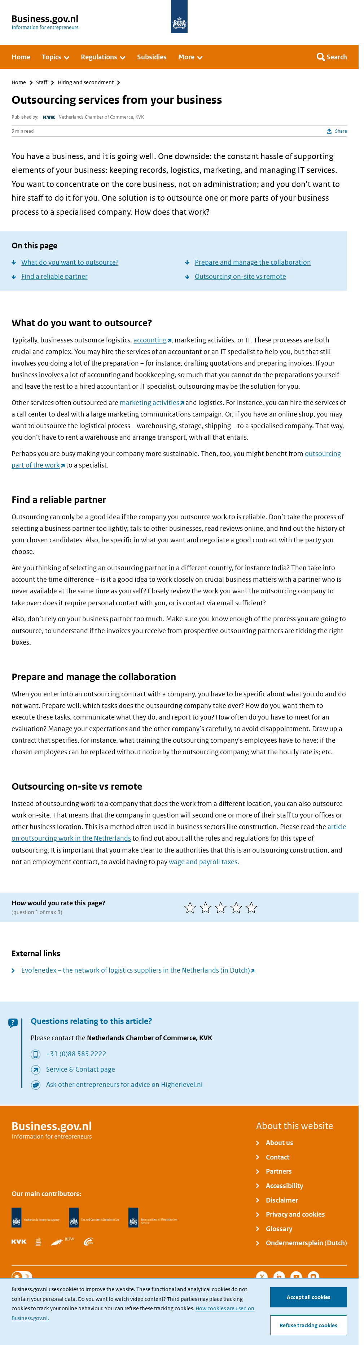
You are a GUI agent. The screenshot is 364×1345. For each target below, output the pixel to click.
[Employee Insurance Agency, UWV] (88, 1242)
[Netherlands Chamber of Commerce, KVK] (19, 1242)
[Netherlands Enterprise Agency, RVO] (35, 1217)
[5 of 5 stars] (253, 907)
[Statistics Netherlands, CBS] (38, 1242)
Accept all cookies (308, 1297)
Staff (41, 83)
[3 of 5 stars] (222, 907)
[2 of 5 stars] (207, 907)
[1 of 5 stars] (191, 907)
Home (19, 83)
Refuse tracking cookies (308, 1325)
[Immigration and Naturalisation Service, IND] (152, 1217)
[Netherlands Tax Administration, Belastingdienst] (94, 1217)
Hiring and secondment (86, 83)
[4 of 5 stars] (238, 907)
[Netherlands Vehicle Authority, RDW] (62, 1242)
